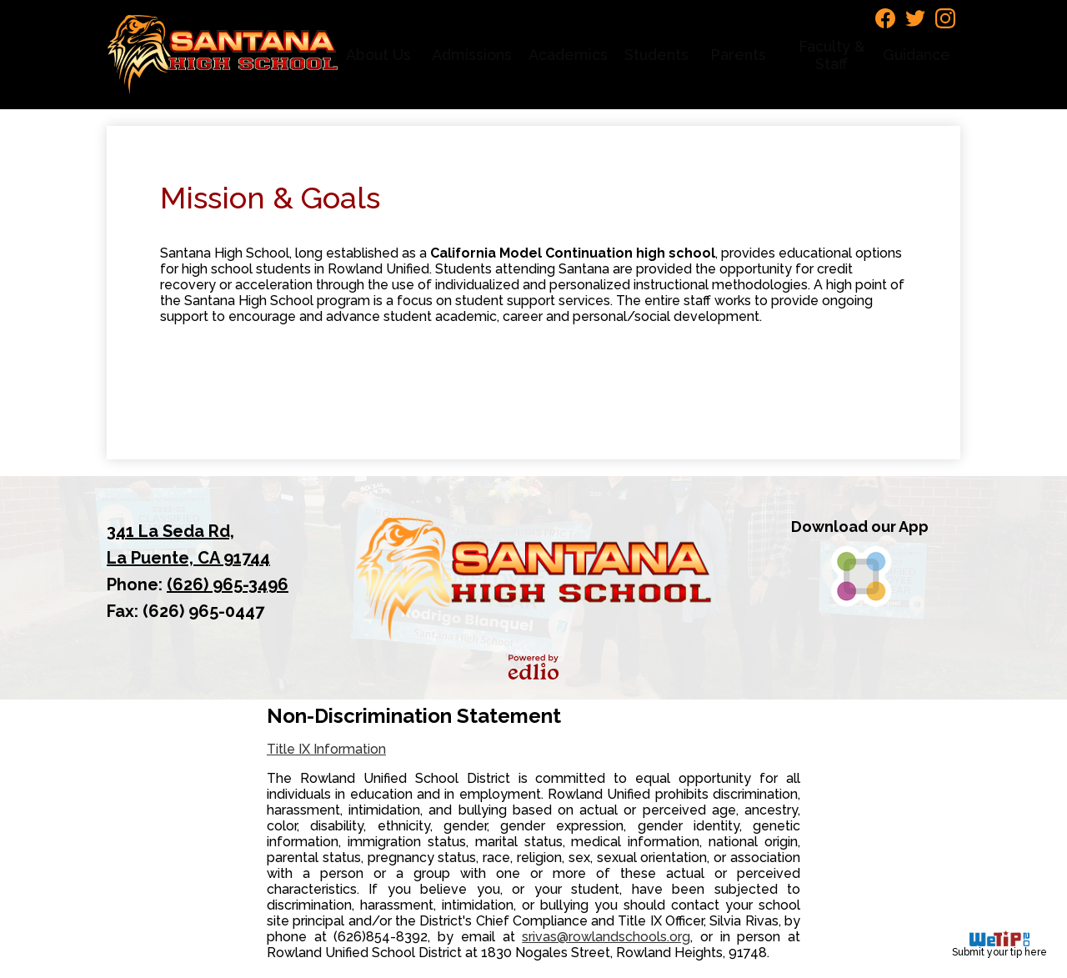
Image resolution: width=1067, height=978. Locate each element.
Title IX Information (326, 749)
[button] (380, 55)
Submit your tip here (999, 944)
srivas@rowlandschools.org (606, 937)
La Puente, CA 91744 (207, 543)
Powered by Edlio (533, 667)
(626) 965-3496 (227, 584)
